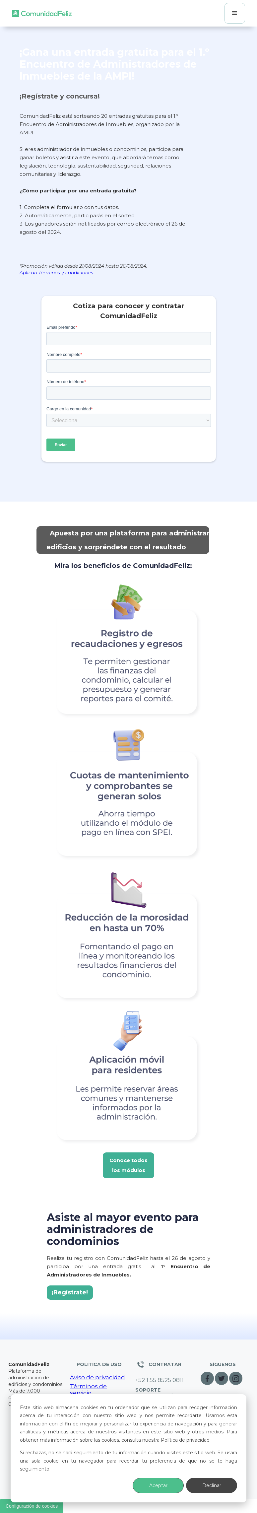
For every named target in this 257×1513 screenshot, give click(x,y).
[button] (235, 13)
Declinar (211, 1485)
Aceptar (158, 1485)
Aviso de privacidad (97, 1377)
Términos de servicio (88, 1389)
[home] (42, 13)
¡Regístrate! (70, 1292)
